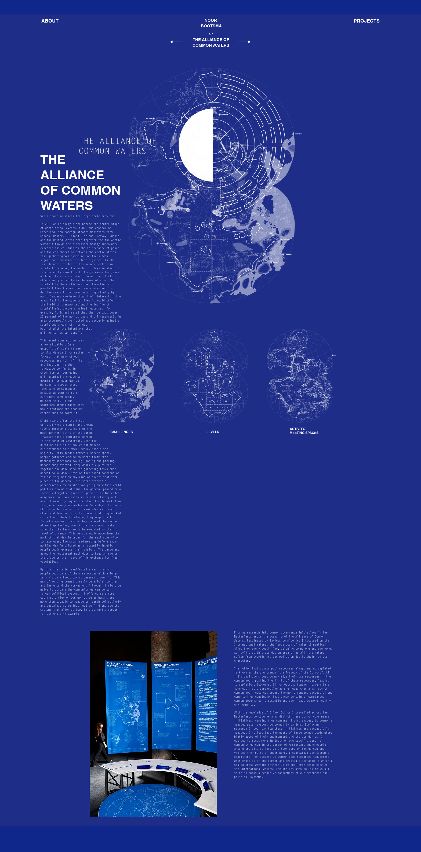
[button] (367, 21)
